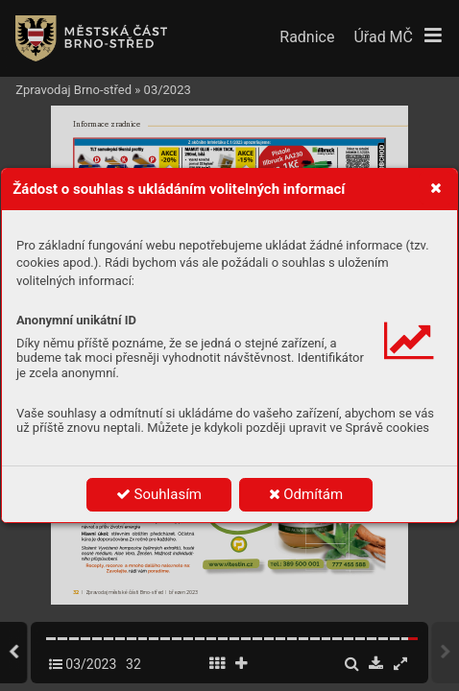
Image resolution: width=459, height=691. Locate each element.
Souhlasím (159, 494)
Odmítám (306, 494)
